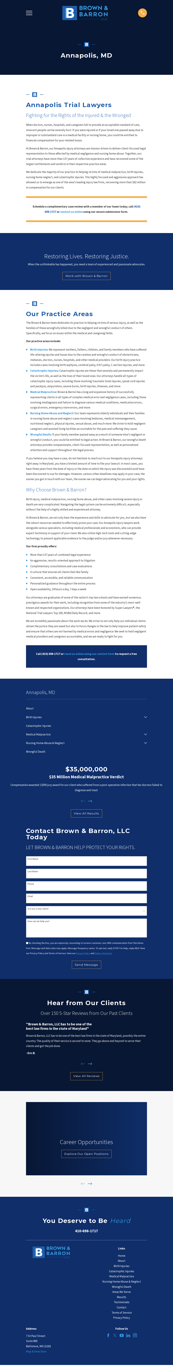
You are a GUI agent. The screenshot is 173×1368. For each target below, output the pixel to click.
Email (30, 896)
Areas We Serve (121, 1292)
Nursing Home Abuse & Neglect (121, 1281)
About (121, 1261)
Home (121, 1256)
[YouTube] (122, 1335)
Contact (121, 1307)
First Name (33, 859)
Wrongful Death (121, 1287)
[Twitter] (115, 1335)
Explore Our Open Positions (86, 1154)
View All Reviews (86, 1076)
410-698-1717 (86, 1230)
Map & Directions (36, 1351)
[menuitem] (86, 708)
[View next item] (90, 801)
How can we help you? (39, 921)
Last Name (33, 871)
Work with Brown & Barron (86, 276)
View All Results (86, 813)
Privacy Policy (121, 1318)
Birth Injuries (121, 1266)
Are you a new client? (38, 908)
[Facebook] (108, 1335)
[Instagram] (135, 1335)
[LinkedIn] (128, 1335)
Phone (31, 884)
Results (121, 1297)
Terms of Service (122, 1312)
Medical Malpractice (121, 1276)
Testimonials (121, 1302)
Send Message (86, 964)
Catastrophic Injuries (121, 1271)
